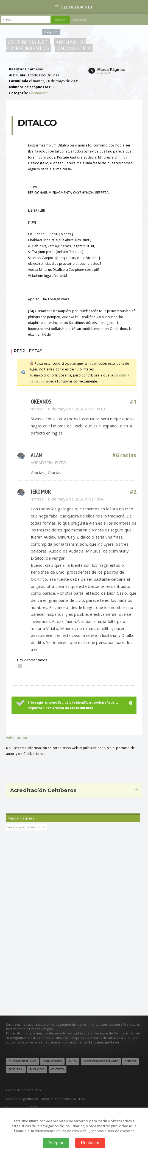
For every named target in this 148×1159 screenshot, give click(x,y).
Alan (36, 455)
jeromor (41, 491)
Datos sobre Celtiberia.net (100, 1061)
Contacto (57, 1069)
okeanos (41, 401)
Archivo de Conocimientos (46, 45)
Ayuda (73, 1061)
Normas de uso (52, 1061)
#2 (133, 492)
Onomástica (74, 48)
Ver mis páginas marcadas (26, 827)
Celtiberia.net (74, 7)
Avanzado (79, 19)
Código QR (51, 32)
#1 (133, 402)
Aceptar (55, 1142)
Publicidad (37, 1069)
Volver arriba (16, 737)
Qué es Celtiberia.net (22, 1061)
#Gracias (124, 455)
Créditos (130, 1061)
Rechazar (90, 1142)
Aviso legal (16, 1069)
